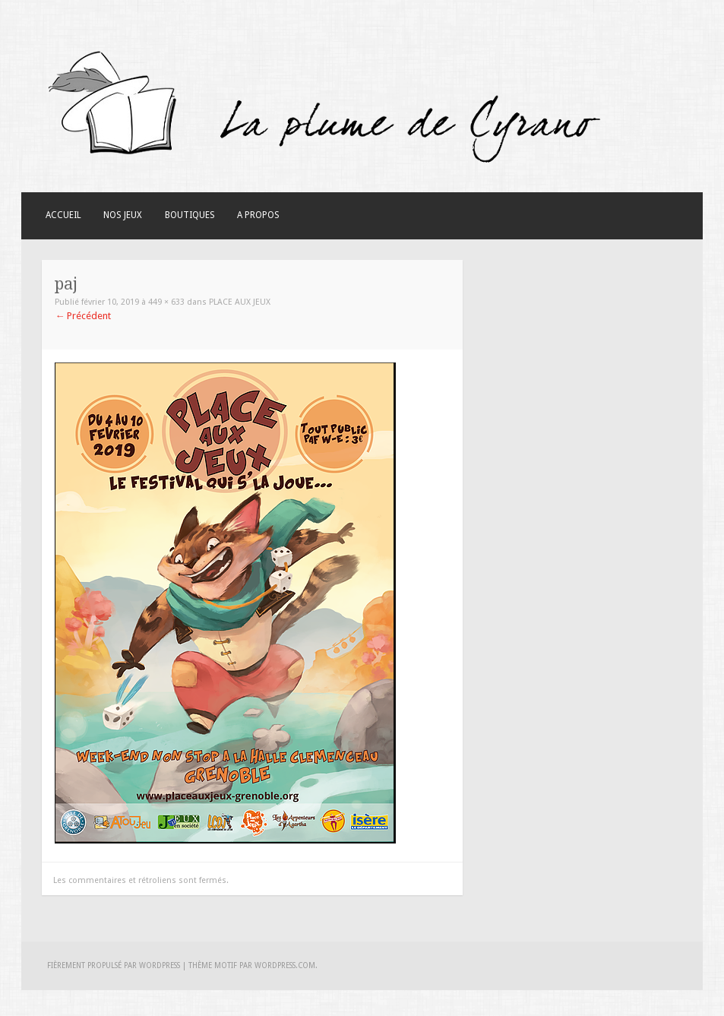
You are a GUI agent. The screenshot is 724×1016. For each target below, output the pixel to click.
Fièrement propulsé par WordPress (113, 965)
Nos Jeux (122, 215)
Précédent (83, 315)
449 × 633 (166, 302)
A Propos (258, 215)
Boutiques (190, 215)
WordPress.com (285, 965)
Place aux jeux (239, 302)
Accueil (63, 215)
